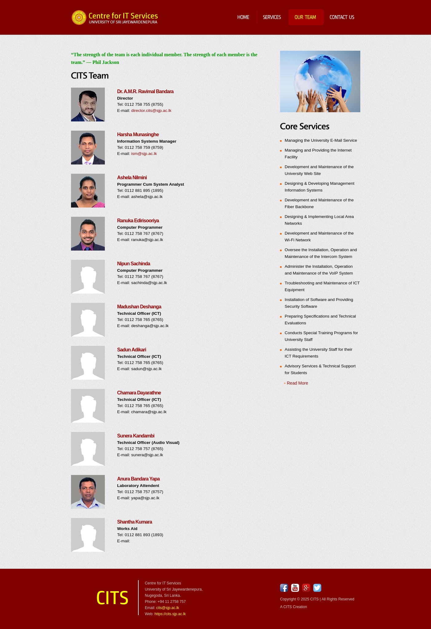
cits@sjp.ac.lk (167, 608)
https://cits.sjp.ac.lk (170, 614)
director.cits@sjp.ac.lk (151, 110)
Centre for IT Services (115, 18)
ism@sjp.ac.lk (144, 153)
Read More (297, 383)
